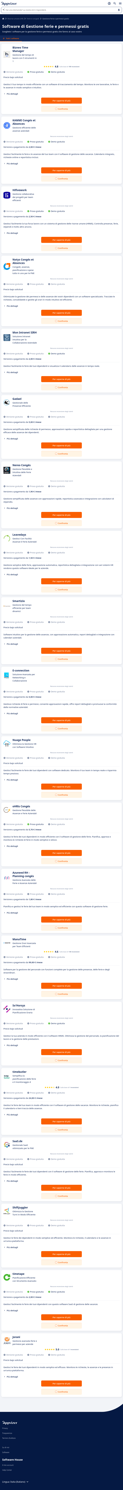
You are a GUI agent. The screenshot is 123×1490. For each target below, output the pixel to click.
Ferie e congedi (33, 18)
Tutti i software (11, 38)
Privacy (5, 1428)
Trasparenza (7, 1433)
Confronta (63, 108)
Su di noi (5, 1447)
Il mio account (8, 1465)
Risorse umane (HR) (15, 18)
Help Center (7, 1470)
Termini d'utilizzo (9, 1438)
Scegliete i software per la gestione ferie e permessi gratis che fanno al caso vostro (42, 31)
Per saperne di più (61, 100)
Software (5, 1452)
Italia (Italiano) (19, 1481)
